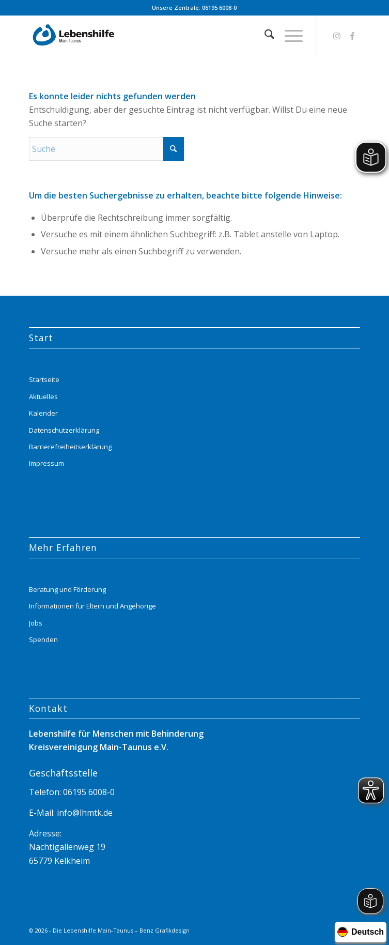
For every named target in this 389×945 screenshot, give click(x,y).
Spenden (43, 639)
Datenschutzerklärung (64, 430)
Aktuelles (43, 396)
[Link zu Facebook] (352, 35)
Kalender (43, 413)
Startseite (44, 379)
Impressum (46, 463)
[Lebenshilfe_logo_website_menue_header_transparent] (161, 35)
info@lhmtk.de (84, 812)
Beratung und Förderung (67, 589)
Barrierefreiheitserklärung (70, 446)
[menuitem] (264, 35)
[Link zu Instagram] (337, 35)
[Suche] (264, 35)
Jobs (35, 623)
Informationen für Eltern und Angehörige (92, 606)
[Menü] (288, 35)
